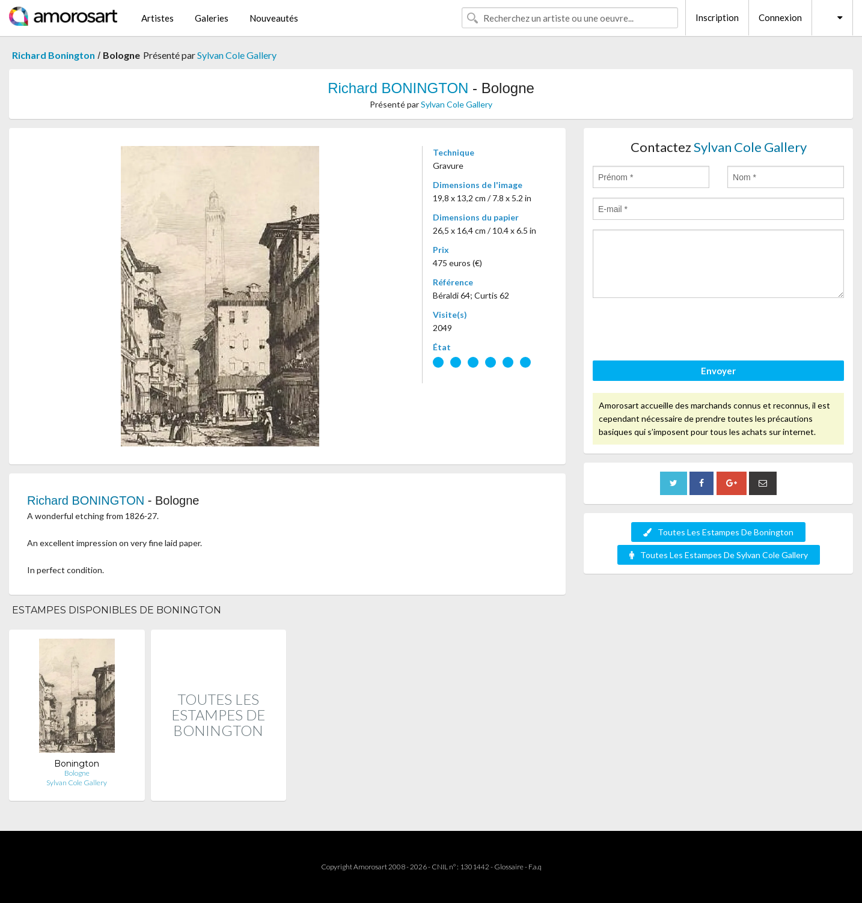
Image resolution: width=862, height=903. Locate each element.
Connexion (780, 17)
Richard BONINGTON (398, 88)
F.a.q (535, 866)
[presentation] (684, 331)
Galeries (211, 18)
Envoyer (718, 370)
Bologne (77, 772)
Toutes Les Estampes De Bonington (718, 532)
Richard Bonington (53, 55)
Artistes (157, 18)
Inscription (717, 17)
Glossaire (509, 866)
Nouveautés (273, 18)
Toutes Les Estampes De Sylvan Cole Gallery (718, 555)
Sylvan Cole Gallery (237, 55)
